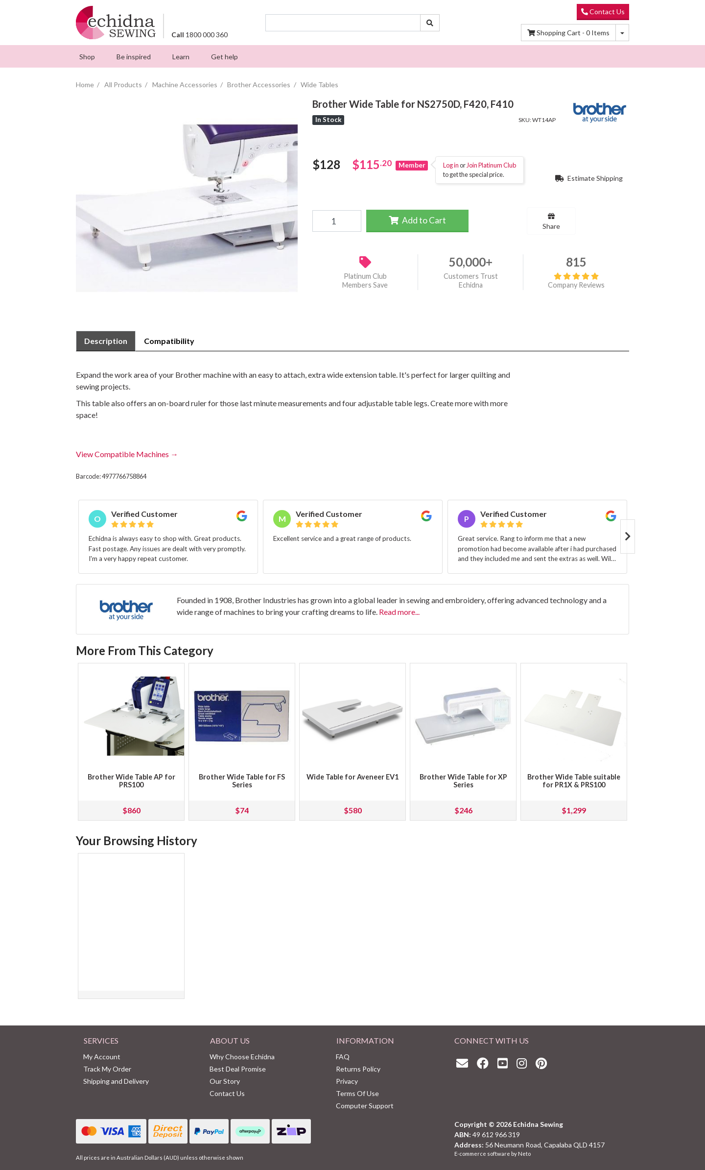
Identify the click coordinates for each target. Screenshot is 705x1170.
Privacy (347, 1081)
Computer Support (365, 1105)
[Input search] (343, 22)
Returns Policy (358, 1069)
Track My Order (107, 1069)
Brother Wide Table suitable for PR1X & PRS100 (573, 781)
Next (627, 536)
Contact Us (603, 11)
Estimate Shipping (589, 178)
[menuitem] (87, 56)
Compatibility (169, 340)
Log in (451, 165)
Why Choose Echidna (242, 1056)
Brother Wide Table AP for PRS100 (131, 781)
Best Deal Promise (238, 1069)
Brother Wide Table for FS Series (242, 781)
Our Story (225, 1081)
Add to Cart (417, 220)
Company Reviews (576, 281)
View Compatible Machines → (127, 454)
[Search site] (430, 22)
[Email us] (464, 1063)
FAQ (343, 1056)
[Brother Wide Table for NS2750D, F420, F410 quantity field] (336, 221)
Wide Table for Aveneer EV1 (352, 777)
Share (551, 221)
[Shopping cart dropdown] (622, 32)
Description (105, 340)
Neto (524, 1153)
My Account (101, 1056)
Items (568, 32)
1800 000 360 (199, 34)
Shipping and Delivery (116, 1081)
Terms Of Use (357, 1093)
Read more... (399, 611)
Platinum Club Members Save (365, 281)
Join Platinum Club (491, 165)
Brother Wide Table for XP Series (463, 781)
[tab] (106, 341)
